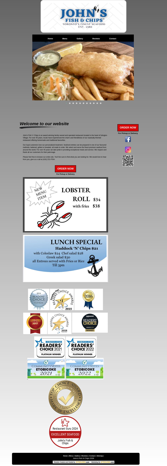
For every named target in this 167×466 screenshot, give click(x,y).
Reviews (96, 39)
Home (50, 39)
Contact (112, 39)
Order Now (65, 168)
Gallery (80, 39)
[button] (66, 103)
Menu (64, 39)
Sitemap (100, 456)
